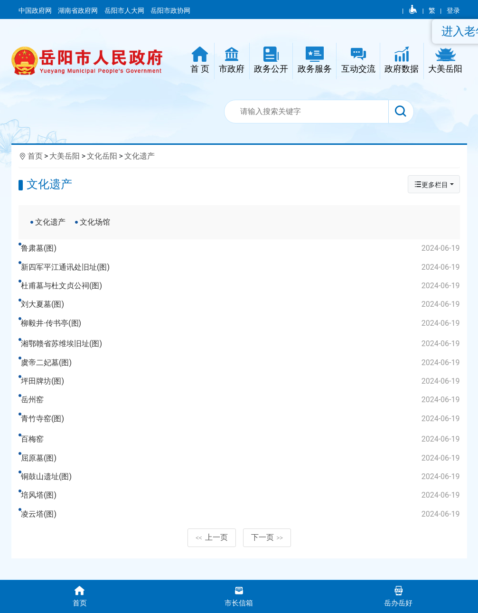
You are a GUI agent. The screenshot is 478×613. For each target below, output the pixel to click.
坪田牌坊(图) (241, 389)
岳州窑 (241, 408)
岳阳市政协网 (170, 10)
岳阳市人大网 (125, 10)
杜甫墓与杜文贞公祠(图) (241, 286)
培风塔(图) (241, 511)
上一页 (212, 561)
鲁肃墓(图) (241, 248)
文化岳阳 (102, 155)
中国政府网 (36, 10)
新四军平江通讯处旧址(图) (241, 267)
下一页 (267, 561)
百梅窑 (241, 455)
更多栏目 (431, 184)
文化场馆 (95, 221)
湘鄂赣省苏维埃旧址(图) (241, 352)
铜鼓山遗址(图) (241, 492)
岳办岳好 (398, 595)
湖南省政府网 (78, 10)
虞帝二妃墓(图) (241, 370)
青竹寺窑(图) (241, 426)
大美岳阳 (64, 155)
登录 (453, 10)
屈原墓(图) (241, 474)
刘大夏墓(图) (241, 304)
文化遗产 (139, 155)
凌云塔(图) (241, 530)
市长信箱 (239, 595)
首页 (35, 155)
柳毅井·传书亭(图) (241, 323)
